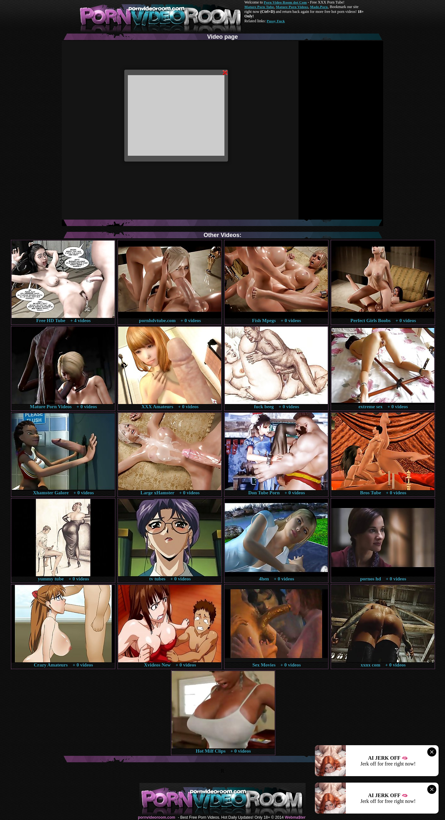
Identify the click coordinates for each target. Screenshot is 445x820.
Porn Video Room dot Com (285, 2)
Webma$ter (295, 817)
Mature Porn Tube (259, 7)
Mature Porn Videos (292, 7)
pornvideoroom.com (156, 817)
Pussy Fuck (276, 21)
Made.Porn (319, 7)
